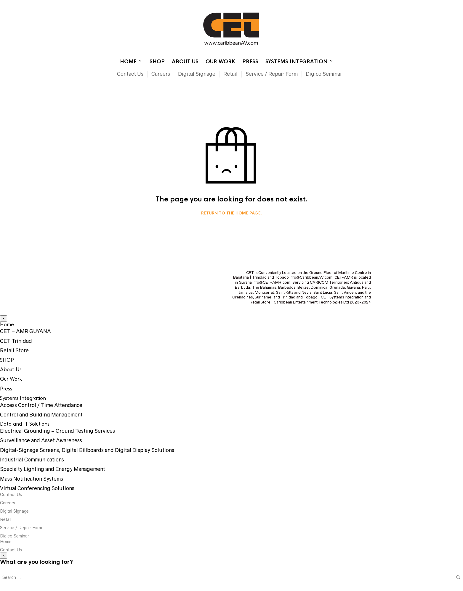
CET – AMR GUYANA (25, 331)
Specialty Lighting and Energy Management (52, 469)
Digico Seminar (324, 74)
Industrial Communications (32, 460)
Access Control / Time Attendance (41, 405)
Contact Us (296, 4)
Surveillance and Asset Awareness (41, 440)
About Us (185, 62)
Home (274, 4)
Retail (230, 74)
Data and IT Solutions (24, 424)
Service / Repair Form (272, 74)
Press (250, 62)
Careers (160, 74)
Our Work (220, 62)
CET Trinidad (16, 341)
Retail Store (14, 350)
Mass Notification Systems (31, 479)
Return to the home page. (231, 213)
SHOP (157, 62)
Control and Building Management (41, 415)
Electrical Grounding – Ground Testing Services (57, 431)
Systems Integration (296, 62)
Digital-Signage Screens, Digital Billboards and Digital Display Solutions (87, 450)
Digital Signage (196, 74)
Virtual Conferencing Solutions (37, 488)
